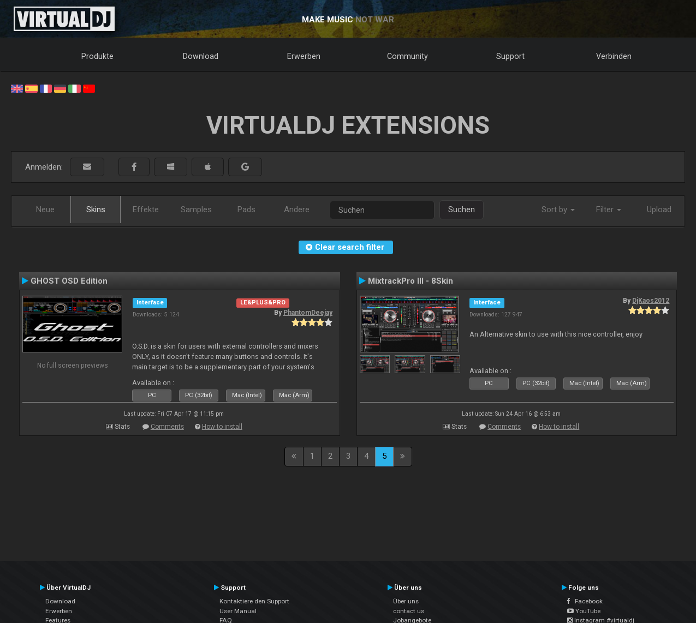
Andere (297, 209)
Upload (659, 209)
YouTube (583, 611)
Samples (196, 209)
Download (200, 56)
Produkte (97, 56)
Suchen (461, 209)
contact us (408, 611)
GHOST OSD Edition (69, 281)
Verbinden (614, 56)
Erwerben (303, 56)
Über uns (406, 601)
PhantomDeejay (307, 312)
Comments (167, 426)
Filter (608, 209)
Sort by (558, 209)
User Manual (238, 611)
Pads (246, 209)
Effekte (146, 209)
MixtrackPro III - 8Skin (410, 281)
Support (510, 56)
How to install (222, 426)
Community (407, 56)
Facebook (585, 601)
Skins (95, 209)
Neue (45, 209)
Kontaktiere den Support (254, 601)
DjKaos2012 (650, 300)
